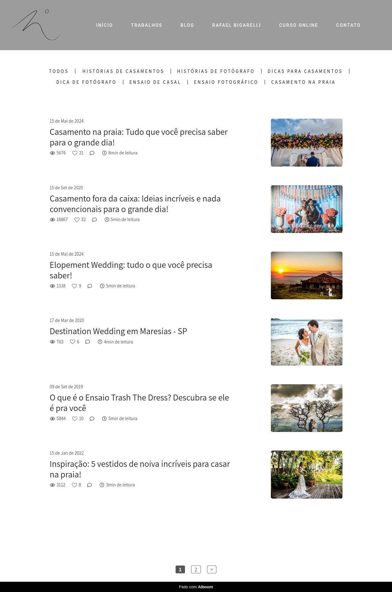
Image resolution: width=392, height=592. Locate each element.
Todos (58, 71)
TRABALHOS (147, 25)
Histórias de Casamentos (123, 71)
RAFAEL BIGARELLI (236, 25)
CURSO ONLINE (298, 25)
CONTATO (348, 25)
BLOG (187, 25)
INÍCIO (104, 25)
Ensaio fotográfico (226, 82)
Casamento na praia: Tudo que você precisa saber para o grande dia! (139, 136)
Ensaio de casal (156, 82)
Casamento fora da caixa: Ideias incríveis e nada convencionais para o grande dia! (135, 203)
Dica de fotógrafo (86, 82)
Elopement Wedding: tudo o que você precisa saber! (131, 269)
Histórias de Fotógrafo (216, 71)
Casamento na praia (303, 82)
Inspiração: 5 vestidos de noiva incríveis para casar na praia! (140, 468)
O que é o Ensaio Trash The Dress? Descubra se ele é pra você (139, 402)
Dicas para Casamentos (305, 71)
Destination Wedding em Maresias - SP (118, 331)
